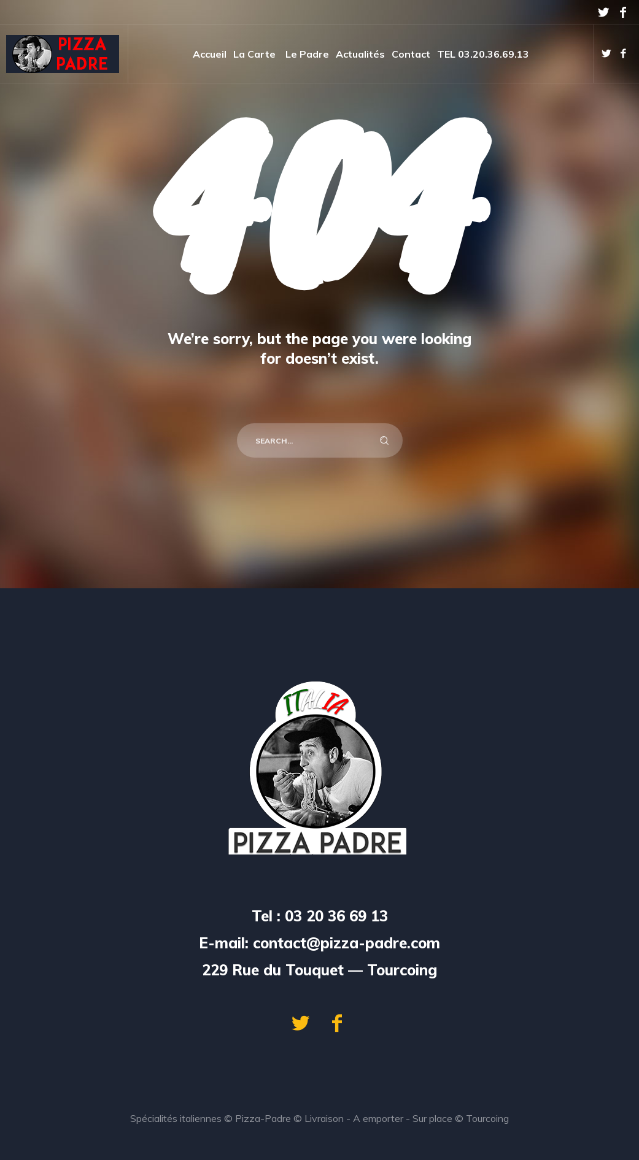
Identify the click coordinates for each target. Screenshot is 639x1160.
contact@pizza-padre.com (346, 943)
